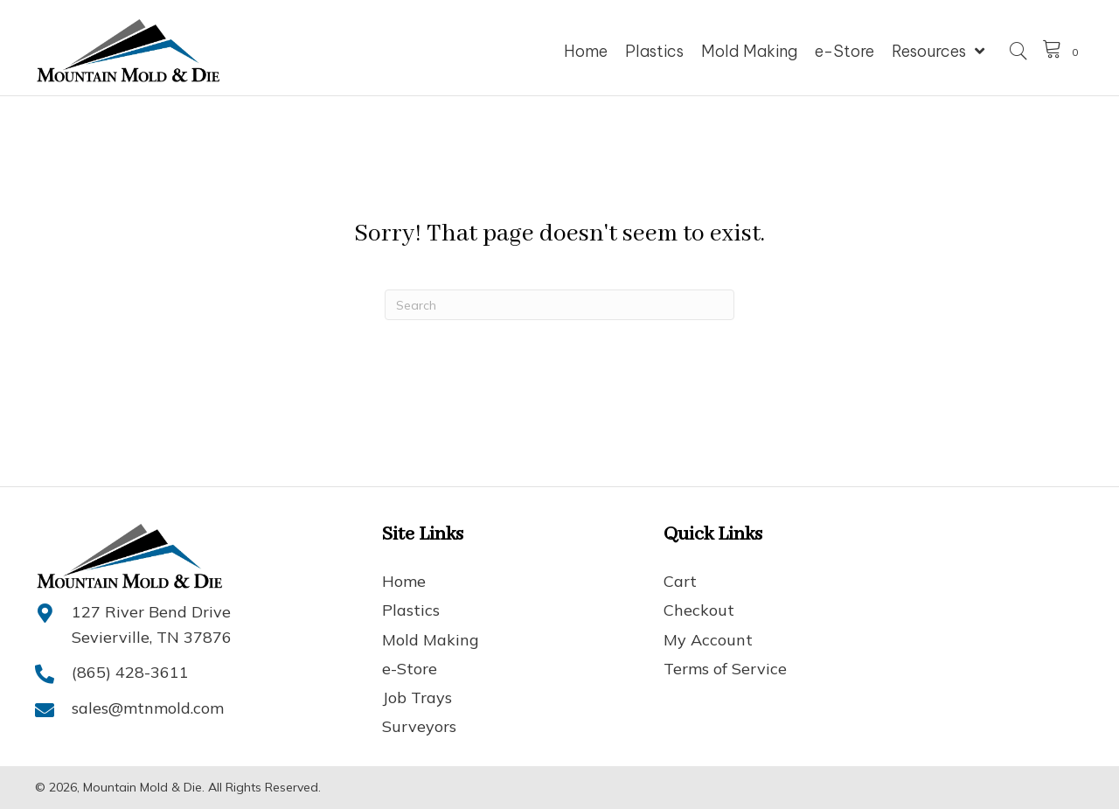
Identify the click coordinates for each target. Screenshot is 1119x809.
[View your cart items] (1063, 51)
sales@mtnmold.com (148, 708)
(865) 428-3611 (130, 672)
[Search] (559, 304)
